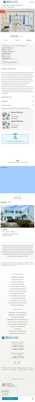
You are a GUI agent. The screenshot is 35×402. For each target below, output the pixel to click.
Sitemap (31, 369)
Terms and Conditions (23, 369)
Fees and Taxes (6, 105)
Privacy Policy (12, 369)
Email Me (14, 118)
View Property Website (10, 62)
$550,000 (4, 229)
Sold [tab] (9, 201)
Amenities (4, 101)
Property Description (8, 68)
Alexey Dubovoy (17, 112)
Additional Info (6, 97)
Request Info (10, 398)
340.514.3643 (15, 116)
